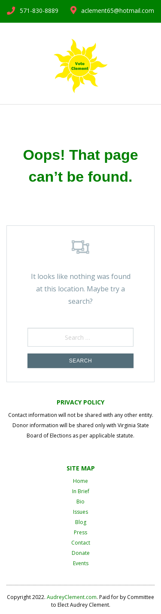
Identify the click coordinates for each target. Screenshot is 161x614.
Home (80, 481)
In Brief (80, 491)
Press (80, 532)
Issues (80, 511)
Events (80, 563)
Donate (81, 553)
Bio (80, 501)
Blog (80, 522)
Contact (80, 542)
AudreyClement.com (72, 597)
